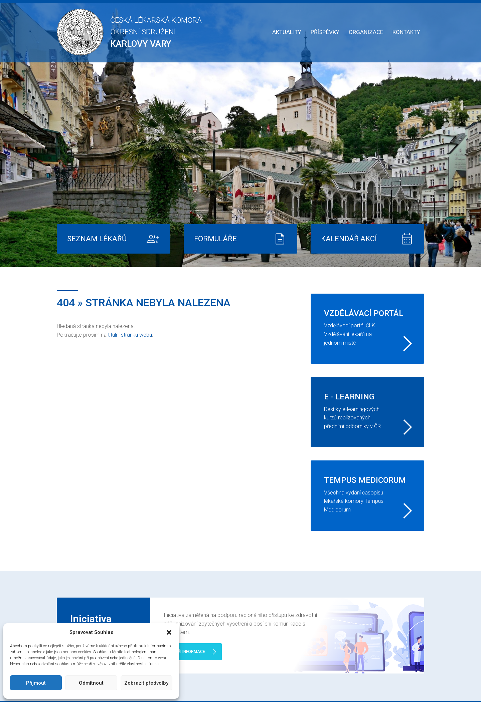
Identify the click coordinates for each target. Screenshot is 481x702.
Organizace (366, 32)
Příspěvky (325, 32)
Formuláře (215, 239)
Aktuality (286, 32)
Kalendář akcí (349, 239)
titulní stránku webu (130, 335)
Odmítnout (91, 683)
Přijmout (36, 683)
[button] (169, 632)
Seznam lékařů (97, 239)
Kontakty (406, 32)
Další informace (187, 651)
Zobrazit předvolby (146, 683)
